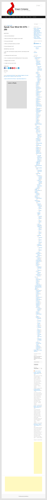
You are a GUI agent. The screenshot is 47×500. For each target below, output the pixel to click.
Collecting (38, 76)
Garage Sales (38, 299)
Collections (38, 293)
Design (37, 84)
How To (37, 300)
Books (37, 72)
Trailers (37, 283)
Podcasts (36, 197)
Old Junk (37, 307)
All (34, 56)
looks (6, 76)
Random (37, 109)
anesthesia (19, 75)
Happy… (36, 189)
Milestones (38, 101)
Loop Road (38, 139)
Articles (36, 58)
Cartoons (38, 257)
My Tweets (35, 52)
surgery (12, 76)
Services (38, 244)
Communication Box (38, 165)
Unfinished (38, 346)
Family (38, 180)
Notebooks (38, 103)
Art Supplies (38, 201)
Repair (37, 316)
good (4, 76)
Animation (38, 291)
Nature (37, 102)
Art (36, 278)
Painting (37, 193)
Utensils (40, 210)
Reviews (36, 200)
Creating (37, 82)
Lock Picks (39, 327)
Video (36, 289)
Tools (39, 220)
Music (37, 263)
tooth (15, 76)
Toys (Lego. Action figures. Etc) (39, 335)
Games (37, 262)
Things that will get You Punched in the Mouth (38, 287)
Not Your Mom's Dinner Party (39, 185)
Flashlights (39, 320)
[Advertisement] (38, 458)
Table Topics (38, 173)
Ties (37, 118)
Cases (38, 224)
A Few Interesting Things (39, 79)
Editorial (37, 138)
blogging (22, 75)
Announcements (37, 57)
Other (37, 311)
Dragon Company (21, 9)
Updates (37, 188)
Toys (37, 271)
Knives (37, 100)
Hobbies (37, 94)
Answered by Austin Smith (11, 75)
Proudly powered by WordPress (23, 496)
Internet (37, 281)
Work (37, 121)
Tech (37, 265)
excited (27, 75)
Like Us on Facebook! (37, 46)
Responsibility (38, 110)
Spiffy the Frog (38, 145)
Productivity (38, 108)
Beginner (40, 239)
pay (8, 76)
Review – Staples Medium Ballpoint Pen (20, 78)
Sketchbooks (39, 245)
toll (13, 76)
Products (37, 264)
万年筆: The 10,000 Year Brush (38, 163)
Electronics (39, 318)
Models (36, 192)
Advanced (40, 237)
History (37, 93)
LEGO (36, 191)
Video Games (38, 274)
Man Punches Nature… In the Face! (39, 158)
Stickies (37, 148)
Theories (37, 116)
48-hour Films (38, 290)
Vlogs (38, 310)
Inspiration (38, 99)
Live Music (38, 302)
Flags (38, 81)
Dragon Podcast (39, 198)
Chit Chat (39, 175)
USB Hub (38, 270)
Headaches (38, 92)
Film (37, 90)
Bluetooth (39, 266)
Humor (37, 98)
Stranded (38, 161)
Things (37, 117)
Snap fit (37, 194)
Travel (37, 119)
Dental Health (38, 260)
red (9, 76)
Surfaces (40, 208)
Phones (38, 275)
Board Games (38, 253)
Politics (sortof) (38, 314)
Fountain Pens (38, 91)
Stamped (37, 147)
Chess (37, 73)
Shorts (37, 342)
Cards (37, 292)
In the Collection (37, 190)
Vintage (37, 120)
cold (25, 75)
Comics (37, 126)
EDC (37, 296)
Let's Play (37, 301)
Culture (37, 83)
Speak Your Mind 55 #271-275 (9, 78)
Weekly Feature (38, 153)
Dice (37, 85)
